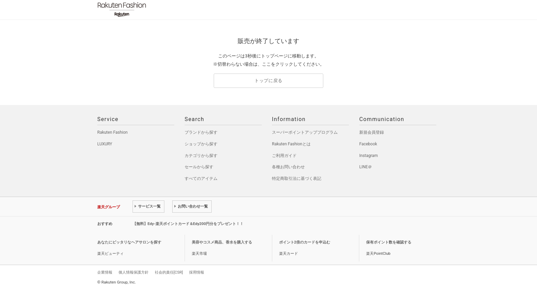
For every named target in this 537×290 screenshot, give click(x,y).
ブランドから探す (201, 132)
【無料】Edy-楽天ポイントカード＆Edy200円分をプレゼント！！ (188, 224)
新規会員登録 (371, 132)
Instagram (368, 155)
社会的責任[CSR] (169, 272)
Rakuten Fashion (150, 9)
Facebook (368, 144)
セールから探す (199, 166)
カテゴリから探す (201, 155)
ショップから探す (201, 144)
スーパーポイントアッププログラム (305, 132)
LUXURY (104, 144)
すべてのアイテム (201, 178)
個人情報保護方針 (133, 272)
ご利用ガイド (284, 155)
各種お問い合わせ (288, 166)
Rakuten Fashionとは (291, 144)
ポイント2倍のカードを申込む (304, 242)
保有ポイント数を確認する (388, 242)
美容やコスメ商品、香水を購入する (222, 242)
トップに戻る (268, 80)
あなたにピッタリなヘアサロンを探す (129, 242)
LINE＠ (365, 166)
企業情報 (104, 272)
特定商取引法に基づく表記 (296, 178)
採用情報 (196, 272)
